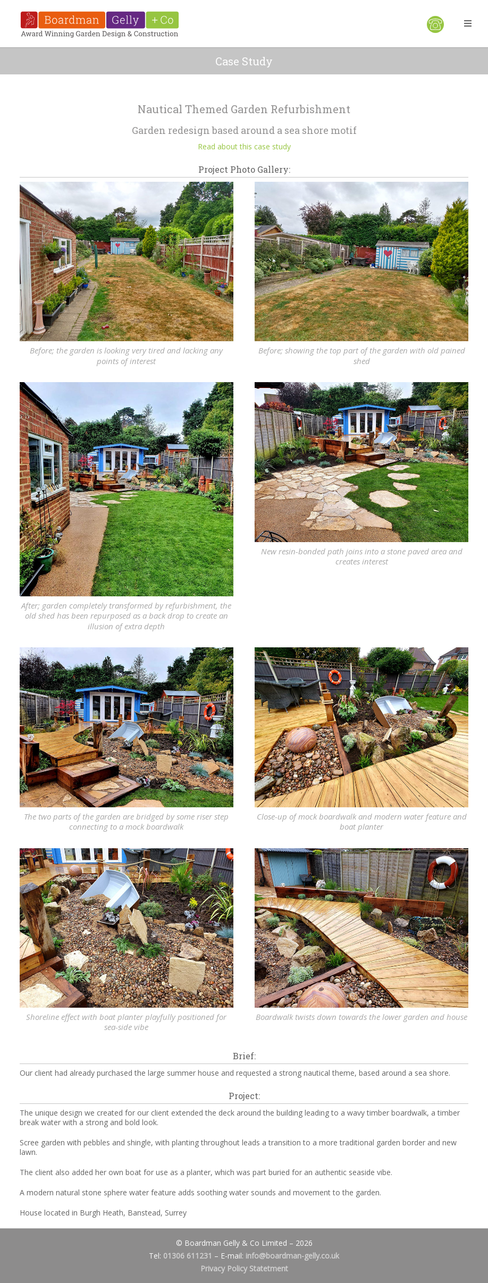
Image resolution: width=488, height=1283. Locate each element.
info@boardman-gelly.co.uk (292, 1256)
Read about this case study (244, 146)
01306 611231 (187, 1256)
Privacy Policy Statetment (244, 1268)
